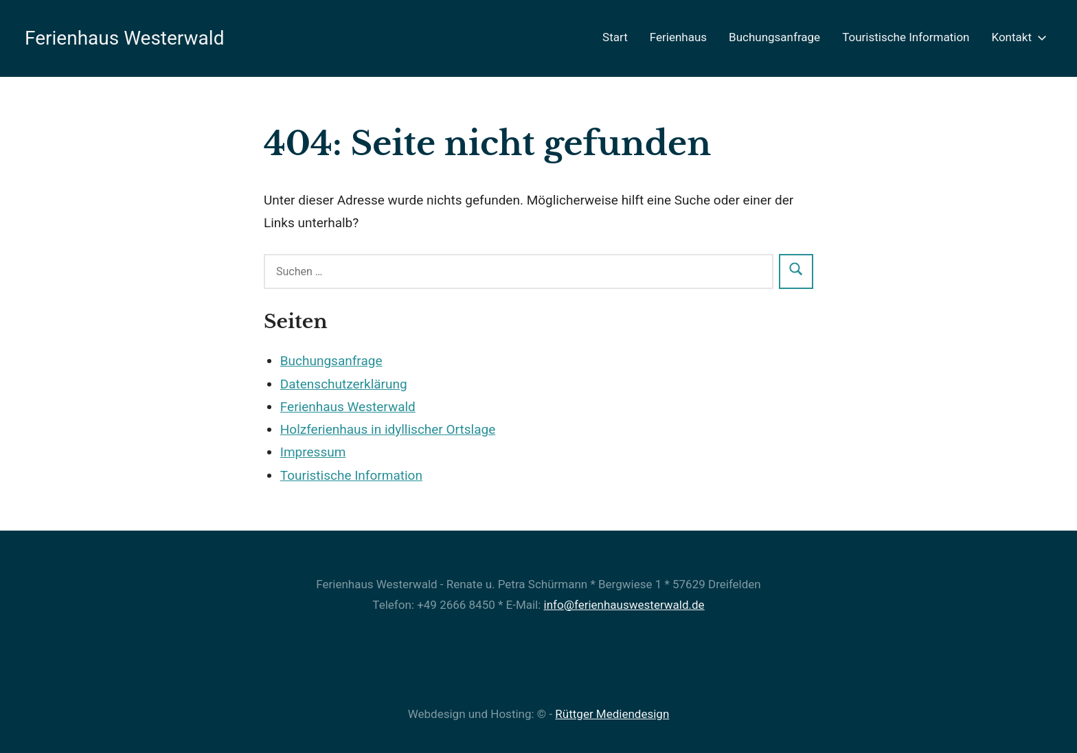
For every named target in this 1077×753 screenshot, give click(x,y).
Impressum (313, 452)
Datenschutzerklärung (343, 384)
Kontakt (1016, 37)
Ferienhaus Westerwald (124, 38)
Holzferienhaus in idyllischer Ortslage (387, 429)
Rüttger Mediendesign (612, 714)
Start (615, 37)
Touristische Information (905, 37)
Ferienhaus (678, 37)
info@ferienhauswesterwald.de (624, 605)
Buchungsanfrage (774, 37)
